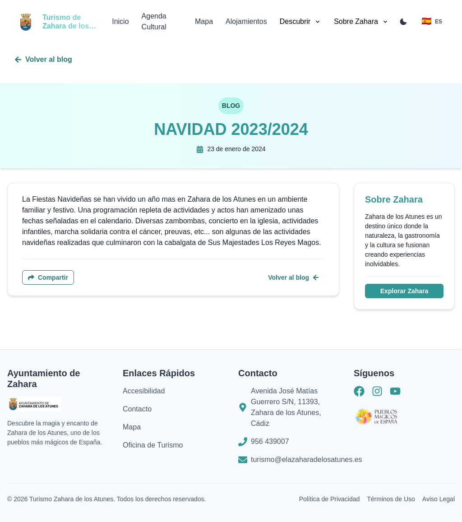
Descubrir (300, 21)
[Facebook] (359, 393)
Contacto (137, 409)
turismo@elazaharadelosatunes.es (306, 459)
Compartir (48, 277)
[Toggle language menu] (432, 22)
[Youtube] (395, 393)
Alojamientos (246, 21)
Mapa (204, 21)
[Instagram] (377, 393)
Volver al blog (43, 59)
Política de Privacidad (329, 499)
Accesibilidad (144, 391)
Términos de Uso (391, 499)
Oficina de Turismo (153, 445)
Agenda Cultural (154, 21)
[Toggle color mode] (403, 22)
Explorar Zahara (404, 291)
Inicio (120, 21)
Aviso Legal (438, 499)
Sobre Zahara (361, 21)
